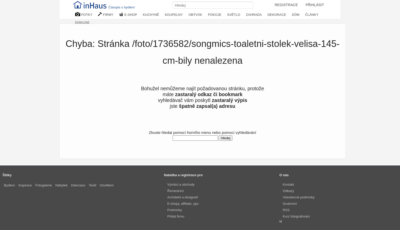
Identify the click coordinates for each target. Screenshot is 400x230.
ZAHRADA (254, 15)
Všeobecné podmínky (299, 197)
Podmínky (174, 210)
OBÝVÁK (195, 15)
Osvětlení (107, 185)
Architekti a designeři (182, 197)
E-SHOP (128, 14)
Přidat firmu (175, 216)
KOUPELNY (174, 15)
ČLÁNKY (311, 15)
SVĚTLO (233, 15)
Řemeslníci (175, 191)
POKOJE (214, 15)
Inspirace (25, 185)
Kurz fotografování (296, 216)
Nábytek (61, 185)
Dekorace (78, 185)
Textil (92, 185)
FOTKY (83, 14)
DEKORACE (277, 15)
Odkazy (288, 191)
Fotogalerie (43, 185)
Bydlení (9, 185)
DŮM (295, 15)
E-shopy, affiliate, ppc (183, 204)
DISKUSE (82, 22)
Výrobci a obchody (181, 184)
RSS (286, 210)
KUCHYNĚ (151, 15)
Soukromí (290, 204)
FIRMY (105, 14)
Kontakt (288, 184)
